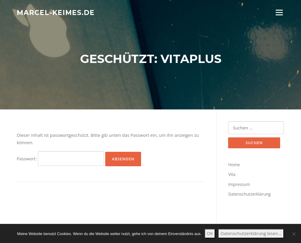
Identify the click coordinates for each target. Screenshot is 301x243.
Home (234, 164)
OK (210, 233)
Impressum (239, 184)
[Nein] (294, 234)
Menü (279, 12)
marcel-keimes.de (56, 12)
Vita (231, 174)
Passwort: (60, 158)
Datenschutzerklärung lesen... (250, 233)
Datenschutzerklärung (249, 194)
